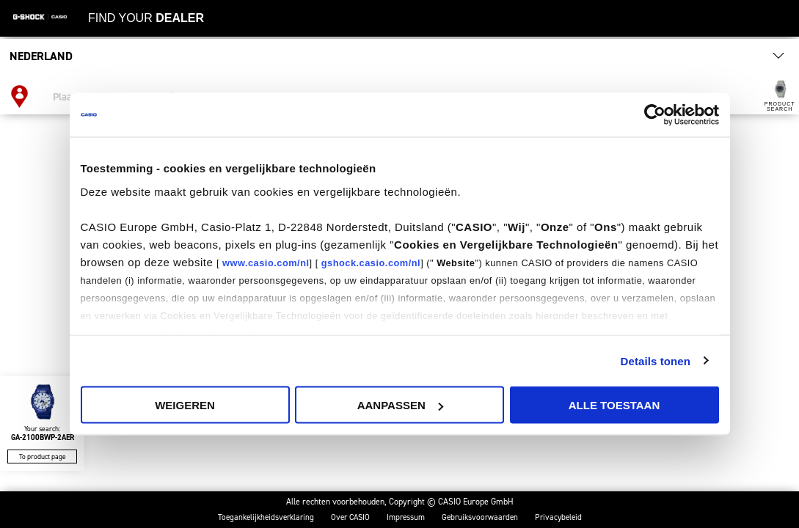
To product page (42, 456)
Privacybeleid (558, 517)
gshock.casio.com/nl (370, 262)
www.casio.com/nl (265, 262)
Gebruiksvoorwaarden (480, 517)
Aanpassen (400, 405)
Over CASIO (350, 517)
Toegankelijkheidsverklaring (266, 517)
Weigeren (185, 405)
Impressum (406, 517)
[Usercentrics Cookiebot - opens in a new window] (655, 115)
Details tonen (655, 360)
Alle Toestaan (614, 405)
